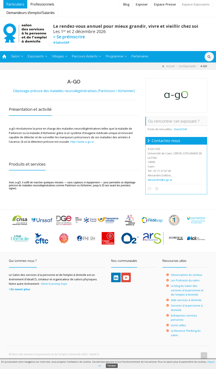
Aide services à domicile (186, 300)
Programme (116, 56)
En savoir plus (20, 289)
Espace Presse (165, 4)
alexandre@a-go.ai (160, 180)
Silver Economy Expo (54, 284)
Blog (126, 4)
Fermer (112, 365)
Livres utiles (178, 325)
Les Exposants (187, 66)
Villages (59, 56)
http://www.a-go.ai (82, 142)
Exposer (142, 4)
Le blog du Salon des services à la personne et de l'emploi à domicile (187, 290)
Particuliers (15, 4)
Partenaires (139, 56)
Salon (17, 56)
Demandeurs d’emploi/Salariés (30, 12)
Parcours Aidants (86, 56)
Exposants (37, 56)
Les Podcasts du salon (185, 280)
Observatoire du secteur (186, 275)
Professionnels (42, 4)
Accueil (168, 66)
